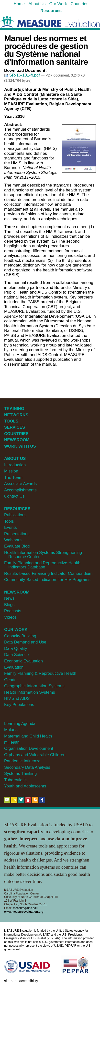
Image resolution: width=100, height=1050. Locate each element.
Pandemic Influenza (22, 761)
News (9, 598)
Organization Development (28, 748)
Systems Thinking (20, 773)
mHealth (12, 742)
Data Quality (15, 648)
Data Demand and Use (25, 642)
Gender (11, 679)
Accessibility (28, 981)
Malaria (11, 729)
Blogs (9, 604)
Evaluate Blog (17, 546)
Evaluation (13, 667)
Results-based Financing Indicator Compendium (48, 573)
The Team (13, 477)
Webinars (13, 540)
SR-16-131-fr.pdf (22, 75)
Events (10, 527)
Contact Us (14, 496)
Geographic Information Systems (34, 686)
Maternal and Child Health (28, 736)
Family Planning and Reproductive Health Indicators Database (42, 565)
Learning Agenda (19, 723)
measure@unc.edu (25, 908)
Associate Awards (20, 483)
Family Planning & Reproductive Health (40, 673)
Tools (9, 521)
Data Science (16, 654)
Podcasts (12, 611)
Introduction (15, 465)
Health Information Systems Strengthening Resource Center (43, 554)
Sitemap (10, 981)
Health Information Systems (29, 692)
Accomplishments (20, 490)
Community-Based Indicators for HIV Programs (47, 579)
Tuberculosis (15, 780)
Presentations (17, 534)
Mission (11, 471)
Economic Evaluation (23, 661)
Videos (10, 617)
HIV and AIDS (17, 698)
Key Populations (19, 704)
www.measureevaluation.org (23, 911)
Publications (15, 515)
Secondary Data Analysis (27, 767)
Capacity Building (20, 636)
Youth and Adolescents (25, 786)
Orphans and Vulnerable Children (35, 754)
